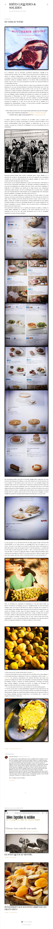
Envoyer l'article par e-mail (16, 748)
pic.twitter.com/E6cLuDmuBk (37, 112)
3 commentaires (13, 912)
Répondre (12, 780)
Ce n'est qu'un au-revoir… (19, 855)
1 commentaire (13, 857)
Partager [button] (7, 748)
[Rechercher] (48, 4)
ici (32, 672)
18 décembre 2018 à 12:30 (24, 756)
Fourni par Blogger (26, 922)
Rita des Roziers (13, 756)
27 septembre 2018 (39, 115)
